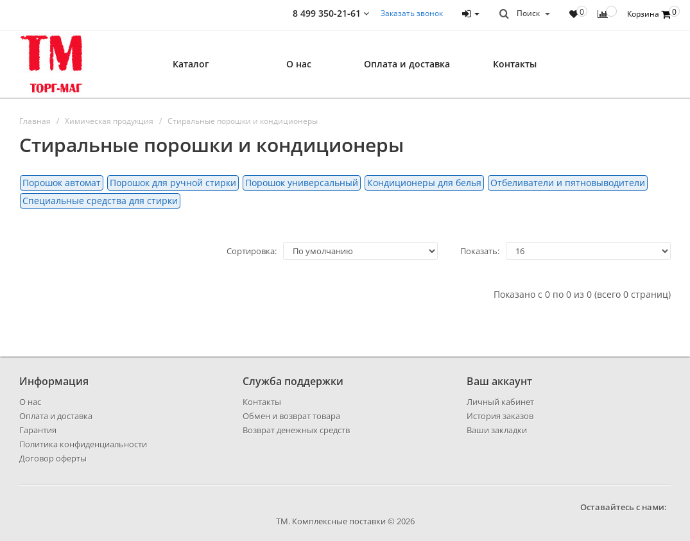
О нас (298, 64)
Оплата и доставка (407, 64)
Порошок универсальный (301, 182)
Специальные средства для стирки (100, 200)
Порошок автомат (61, 182)
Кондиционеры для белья (424, 182)
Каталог (191, 64)
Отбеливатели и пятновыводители (567, 182)
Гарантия (37, 430)
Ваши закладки (497, 430)
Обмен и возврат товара (291, 416)
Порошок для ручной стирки (173, 182)
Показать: (479, 251)
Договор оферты (53, 458)
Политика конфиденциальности (83, 444)
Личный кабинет (500, 402)
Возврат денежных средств (296, 430)
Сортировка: (252, 251)
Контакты (515, 64)
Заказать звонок (412, 13)
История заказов (500, 416)
